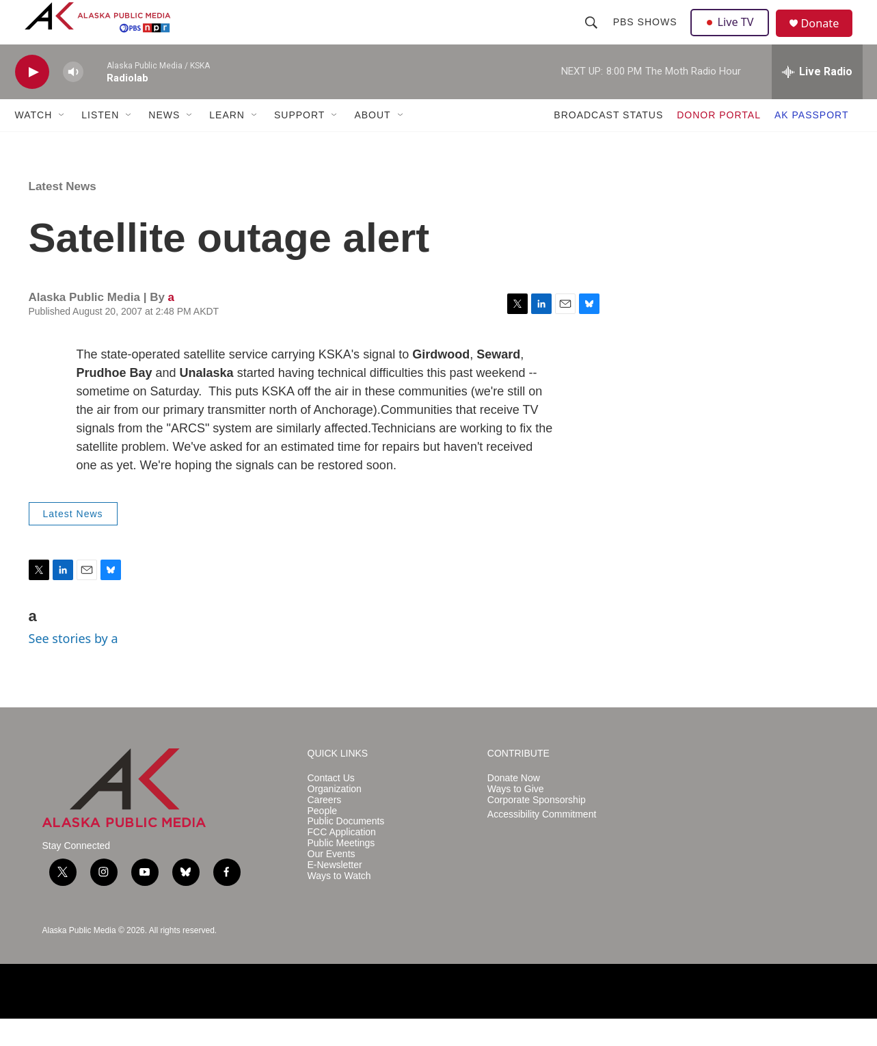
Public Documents (346, 849)
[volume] (73, 99)
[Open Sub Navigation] (62, 142)
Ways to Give (515, 816)
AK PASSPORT (811, 142)
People (323, 838)
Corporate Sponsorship (536, 827)
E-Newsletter (335, 892)
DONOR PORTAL (719, 142)
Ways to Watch (339, 903)
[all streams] (817, 99)
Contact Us (331, 805)
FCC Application (342, 859)
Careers (325, 827)
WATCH (34, 142)
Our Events (331, 881)
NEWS (164, 142)
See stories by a (73, 665)
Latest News (62, 213)
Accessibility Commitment (541, 841)
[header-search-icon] (593, 35)
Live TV (733, 35)
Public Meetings (341, 870)
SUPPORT (299, 142)
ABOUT (372, 142)
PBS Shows (647, 35)
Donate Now (513, 805)
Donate (828, 37)
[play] (32, 99)
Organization (335, 816)
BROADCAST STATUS (608, 142)
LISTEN (100, 142)
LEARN (227, 142)
